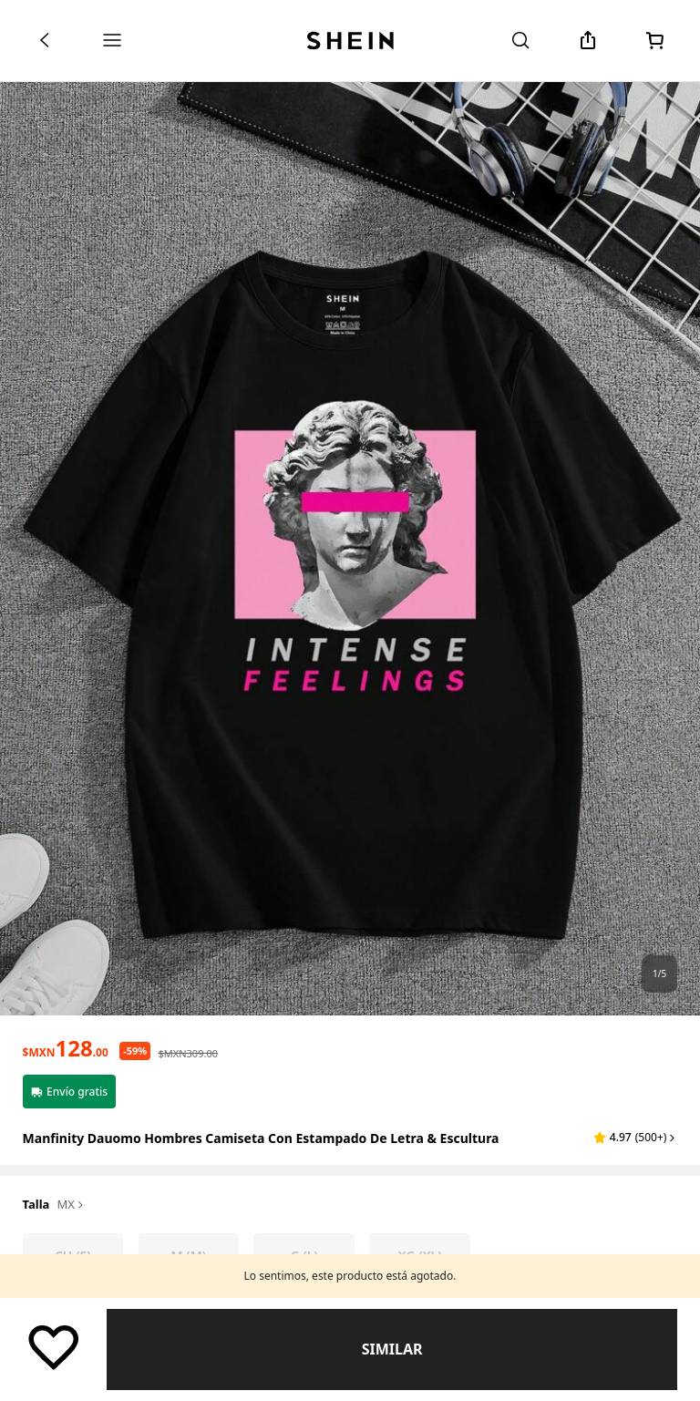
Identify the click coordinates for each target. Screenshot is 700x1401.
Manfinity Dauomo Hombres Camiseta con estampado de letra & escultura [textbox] (261, 1138)
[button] (635, 1137)
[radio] (73, 1256)
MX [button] (71, 1205)
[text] (65, 1048)
